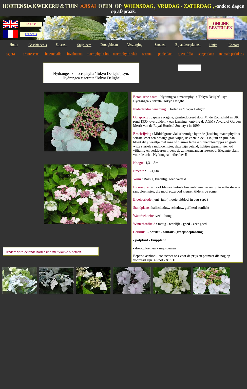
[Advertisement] (22, 165)
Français (31, 34)
